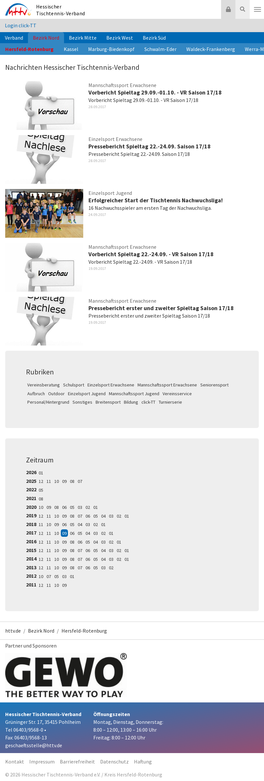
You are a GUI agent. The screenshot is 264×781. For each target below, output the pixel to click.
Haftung (143, 761)
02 (88, 507)
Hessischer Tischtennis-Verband (60, 10)
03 (80, 507)
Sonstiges (82, 402)
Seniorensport (214, 385)
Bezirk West (119, 37)
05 (41, 490)
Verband (14, 37)
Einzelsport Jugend (87, 394)
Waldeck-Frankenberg (210, 49)
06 (64, 507)
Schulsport (73, 385)
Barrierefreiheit (77, 761)
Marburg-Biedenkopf (111, 49)
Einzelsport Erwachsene (110, 385)
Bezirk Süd (154, 37)
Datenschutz (114, 761)
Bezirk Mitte (83, 37)
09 (64, 481)
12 (41, 481)
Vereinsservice (177, 394)
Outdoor (56, 394)
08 (72, 481)
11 (48, 481)
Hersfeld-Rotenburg (29, 49)
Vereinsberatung (43, 385)
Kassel (71, 49)
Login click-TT (20, 25)
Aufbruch (36, 394)
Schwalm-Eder (160, 49)
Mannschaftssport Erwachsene (167, 385)
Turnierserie (170, 402)
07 (80, 481)
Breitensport (108, 402)
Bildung (131, 402)
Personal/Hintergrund (48, 402)
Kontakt (14, 761)
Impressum (42, 761)
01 (41, 473)
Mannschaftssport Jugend (134, 394)
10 (56, 481)
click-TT (148, 402)
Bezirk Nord (46, 37)
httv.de (13, 630)
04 (103, 516)
